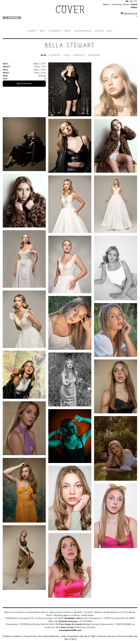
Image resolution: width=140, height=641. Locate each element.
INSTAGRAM (94, 55)
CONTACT (99, 31)
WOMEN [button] (31, 31)
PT (136, 1)
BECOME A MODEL (83, 31)
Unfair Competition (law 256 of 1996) (78, 636)
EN (127, 1)
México (106, 4)
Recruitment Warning (48, 636)
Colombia (116, 4)
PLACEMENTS (55, 31)
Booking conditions (12, 636)
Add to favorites (24, 83)
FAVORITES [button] (129, 13)
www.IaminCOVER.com (70, 630)
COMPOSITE (79, 55)
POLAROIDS (54, 55)
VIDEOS (66, 55)
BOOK (43, 55)
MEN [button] (42, 31)
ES (131, 1)
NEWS (109, 31)
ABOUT (68, 31)
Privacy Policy (30, 636)
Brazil (126, 4)
